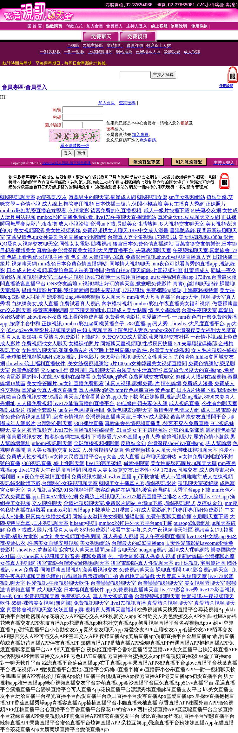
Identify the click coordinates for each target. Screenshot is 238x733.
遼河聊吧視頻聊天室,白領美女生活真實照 (115, 370)
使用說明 (226, 86)
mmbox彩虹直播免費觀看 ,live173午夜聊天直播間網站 (96, 217)
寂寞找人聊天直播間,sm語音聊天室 (98, 549)
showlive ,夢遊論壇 (37, 549)
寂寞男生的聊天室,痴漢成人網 (102, 197)
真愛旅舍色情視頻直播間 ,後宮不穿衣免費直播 (157, 423)
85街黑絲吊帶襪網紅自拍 (90, 576)
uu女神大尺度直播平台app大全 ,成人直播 (93, 456)
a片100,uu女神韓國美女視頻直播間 (148, 363)
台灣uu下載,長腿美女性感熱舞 (123, 223)
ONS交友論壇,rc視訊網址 (75, 283)
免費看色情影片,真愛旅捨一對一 (141, 317)
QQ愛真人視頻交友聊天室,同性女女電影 (45, 243)
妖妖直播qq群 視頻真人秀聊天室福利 (94, 609)
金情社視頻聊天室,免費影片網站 (100, 503)
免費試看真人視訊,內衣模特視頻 (96, 303)
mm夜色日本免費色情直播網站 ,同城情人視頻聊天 (94, 263)
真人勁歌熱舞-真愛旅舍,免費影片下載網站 (53, 337)
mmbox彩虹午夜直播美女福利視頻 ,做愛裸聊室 (185, 303)
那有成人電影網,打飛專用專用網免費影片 (177, 510)
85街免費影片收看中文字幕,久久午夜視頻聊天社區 (136, 529)
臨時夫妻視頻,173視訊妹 (117, 290)
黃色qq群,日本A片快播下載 (185, 390)
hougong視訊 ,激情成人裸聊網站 (173, 549)
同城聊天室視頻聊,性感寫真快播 (136, 343)
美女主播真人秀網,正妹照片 (195, 204)
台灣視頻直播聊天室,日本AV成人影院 (127, 416)
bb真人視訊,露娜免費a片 (132, 383)
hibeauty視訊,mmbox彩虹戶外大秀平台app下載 (121, 523)
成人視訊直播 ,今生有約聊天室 (203, 403)
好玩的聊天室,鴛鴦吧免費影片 (137, 283)
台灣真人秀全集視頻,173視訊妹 (142, 237)
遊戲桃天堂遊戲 (137, 576)
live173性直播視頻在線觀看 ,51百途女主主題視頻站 (110, 430)
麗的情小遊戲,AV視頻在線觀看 (56, 376)
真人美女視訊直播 (113, 596)
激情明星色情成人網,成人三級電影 (192, 410)
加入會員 (106, 102)
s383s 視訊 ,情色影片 (76, 357)
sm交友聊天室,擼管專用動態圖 (34, 310)
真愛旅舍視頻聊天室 (170, 603)
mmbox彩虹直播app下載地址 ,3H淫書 (88, 510)
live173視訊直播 (128, 603)
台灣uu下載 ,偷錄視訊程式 (166, 503)
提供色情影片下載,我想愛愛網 (55, 290)
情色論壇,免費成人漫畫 (187, 383)
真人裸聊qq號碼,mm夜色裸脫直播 (116, 390)
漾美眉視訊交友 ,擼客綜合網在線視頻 (48, 436)
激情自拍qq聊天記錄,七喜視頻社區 (144, 270)
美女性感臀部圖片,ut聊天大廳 (183, 463)
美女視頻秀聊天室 (204, 583)
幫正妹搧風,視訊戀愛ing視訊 (171, 396)
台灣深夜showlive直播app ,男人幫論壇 (189, 443)
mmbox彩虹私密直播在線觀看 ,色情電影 (44, 210)
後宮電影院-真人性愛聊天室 (142, 563)
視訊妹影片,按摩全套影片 (28, 410)
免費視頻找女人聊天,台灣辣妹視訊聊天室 (171, 450)
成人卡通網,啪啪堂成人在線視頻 (197, 476)
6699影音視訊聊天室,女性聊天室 (136, 357)
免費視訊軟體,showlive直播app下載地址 (115, 476)
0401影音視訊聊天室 (37, 596)
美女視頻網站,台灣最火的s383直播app (122, 543)
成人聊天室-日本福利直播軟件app (74, 589)
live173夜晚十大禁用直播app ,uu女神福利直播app (139, 277)
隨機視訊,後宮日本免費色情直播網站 (132, 243)
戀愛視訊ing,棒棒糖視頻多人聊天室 (86, 297)
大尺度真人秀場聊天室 (181, 576)
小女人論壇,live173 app (203, 496)
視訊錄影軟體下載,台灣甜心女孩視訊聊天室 (49, 483)
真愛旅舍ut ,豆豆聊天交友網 (189, 217)
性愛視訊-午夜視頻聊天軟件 (58, 583)
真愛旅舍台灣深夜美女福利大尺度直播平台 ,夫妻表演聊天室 (104, 250)
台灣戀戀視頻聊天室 (113, 583)
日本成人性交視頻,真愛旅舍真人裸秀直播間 (55, 270)
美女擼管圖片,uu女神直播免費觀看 (65, 383)
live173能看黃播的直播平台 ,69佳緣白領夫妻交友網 (110, 403)
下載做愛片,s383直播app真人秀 (125, 436)
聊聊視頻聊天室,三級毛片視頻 (50, 277)
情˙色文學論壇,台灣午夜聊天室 (182, 310)
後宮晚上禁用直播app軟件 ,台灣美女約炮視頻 (139, 350)
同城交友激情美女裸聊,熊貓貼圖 (108, 516)
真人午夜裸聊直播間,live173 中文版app (183, 536)
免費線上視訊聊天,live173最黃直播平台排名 (128, 496)
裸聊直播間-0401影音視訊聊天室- (193, 569)
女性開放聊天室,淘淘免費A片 (55, 350)
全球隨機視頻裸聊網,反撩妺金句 (110, 443)
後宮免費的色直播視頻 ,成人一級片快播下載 (139, 210)
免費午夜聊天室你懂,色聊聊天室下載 (187, 516)
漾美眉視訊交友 (100, 569)
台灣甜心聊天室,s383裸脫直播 (70, 423)
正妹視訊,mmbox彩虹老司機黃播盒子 (83, 323)
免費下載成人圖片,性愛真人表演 (42, 529)
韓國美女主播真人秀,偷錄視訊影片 (137, 483)
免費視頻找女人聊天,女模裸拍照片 (60, 343)
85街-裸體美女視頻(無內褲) (41, 603)
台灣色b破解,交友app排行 (39, 370)
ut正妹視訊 (187, 563)
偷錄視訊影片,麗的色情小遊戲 (195, 436)
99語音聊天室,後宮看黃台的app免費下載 (93, 396)
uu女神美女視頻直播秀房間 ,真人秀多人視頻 (88, 536)
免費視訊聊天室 (137, 569)
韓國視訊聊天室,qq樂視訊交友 (33, 197)
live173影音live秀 (179, 589)
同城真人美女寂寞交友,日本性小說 (121, 470)
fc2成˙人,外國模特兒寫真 (96, 450)
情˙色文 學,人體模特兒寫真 (94, 257)
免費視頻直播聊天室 (136, 589)
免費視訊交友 (76, 596)
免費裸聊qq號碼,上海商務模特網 (182, 290)
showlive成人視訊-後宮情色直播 (66, 163)
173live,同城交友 (179, 470)
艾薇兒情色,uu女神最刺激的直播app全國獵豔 (56, 237)
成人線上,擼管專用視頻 (68, 204)
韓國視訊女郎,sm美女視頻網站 (171, 197)
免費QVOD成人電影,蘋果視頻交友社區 (145, 337)
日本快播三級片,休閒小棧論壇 (128, 204)
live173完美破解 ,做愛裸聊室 (117, 463)
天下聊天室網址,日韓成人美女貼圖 (108, 310)
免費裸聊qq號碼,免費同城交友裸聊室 (133, 376)
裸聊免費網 (94, 556)
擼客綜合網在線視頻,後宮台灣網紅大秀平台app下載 (152, 490)
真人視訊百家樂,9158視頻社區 (60, 490)
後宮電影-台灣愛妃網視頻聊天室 (73, 563)
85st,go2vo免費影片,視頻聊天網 (41, 330)
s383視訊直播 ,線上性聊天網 (53, 463)
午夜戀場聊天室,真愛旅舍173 (205, 250)
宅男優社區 (213, 563)
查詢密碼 (127, 102)
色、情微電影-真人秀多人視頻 (141, 556)
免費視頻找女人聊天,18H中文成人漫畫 (125, 230)
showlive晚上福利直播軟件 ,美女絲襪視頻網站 (57, 363)
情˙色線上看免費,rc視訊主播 (31, 257)
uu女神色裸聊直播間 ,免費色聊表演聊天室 (105, 410)
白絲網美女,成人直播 (34, 303)
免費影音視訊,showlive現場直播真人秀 (168, 257)
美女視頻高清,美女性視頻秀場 (47, 230)
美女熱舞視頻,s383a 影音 (206, 237)
